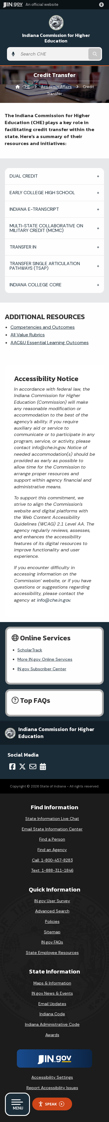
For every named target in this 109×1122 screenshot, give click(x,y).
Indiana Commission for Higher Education (56, 38)
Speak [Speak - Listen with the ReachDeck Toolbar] (51, 1104)
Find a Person (52, 839)
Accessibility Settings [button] (52, 1077)
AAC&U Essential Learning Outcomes (49, 343)
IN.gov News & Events (52, 993)
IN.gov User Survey (52, 900)
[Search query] (52, 54)
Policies (52, 921)
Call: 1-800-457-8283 (52, 860)
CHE (26, 86)
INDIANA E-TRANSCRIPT (34, 209)
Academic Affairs (56, 86)
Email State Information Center (52, 829)
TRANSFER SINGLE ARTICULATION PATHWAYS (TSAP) (45, 265)
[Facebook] (12, 766)
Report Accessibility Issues (52, 1087)
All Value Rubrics (27, 335)
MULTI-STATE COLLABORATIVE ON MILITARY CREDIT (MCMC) (46, 228)
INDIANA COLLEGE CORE (36, 285)
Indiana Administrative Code (52, 1024)
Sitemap (52, 932)
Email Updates (52, 1003)
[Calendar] (43, 766)
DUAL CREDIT (24, 176)
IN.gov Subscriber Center (41, 668)
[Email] (32, 766)
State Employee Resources (52, 952)
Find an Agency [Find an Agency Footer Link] (52, 849)
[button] (102, 4)
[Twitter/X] (22, 766)
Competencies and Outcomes (42, 327)
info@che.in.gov (52, 600)
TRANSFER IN (23, 247)
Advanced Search (52, 911)
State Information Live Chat (52, 818)
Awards (52, 1034)
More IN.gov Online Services (44, 659)
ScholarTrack (29, 650)
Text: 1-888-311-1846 (52, 870)
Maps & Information (52, 983)
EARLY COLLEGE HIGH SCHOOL (42, 193)
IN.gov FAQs (52, 942)
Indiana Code (52, 1013)
